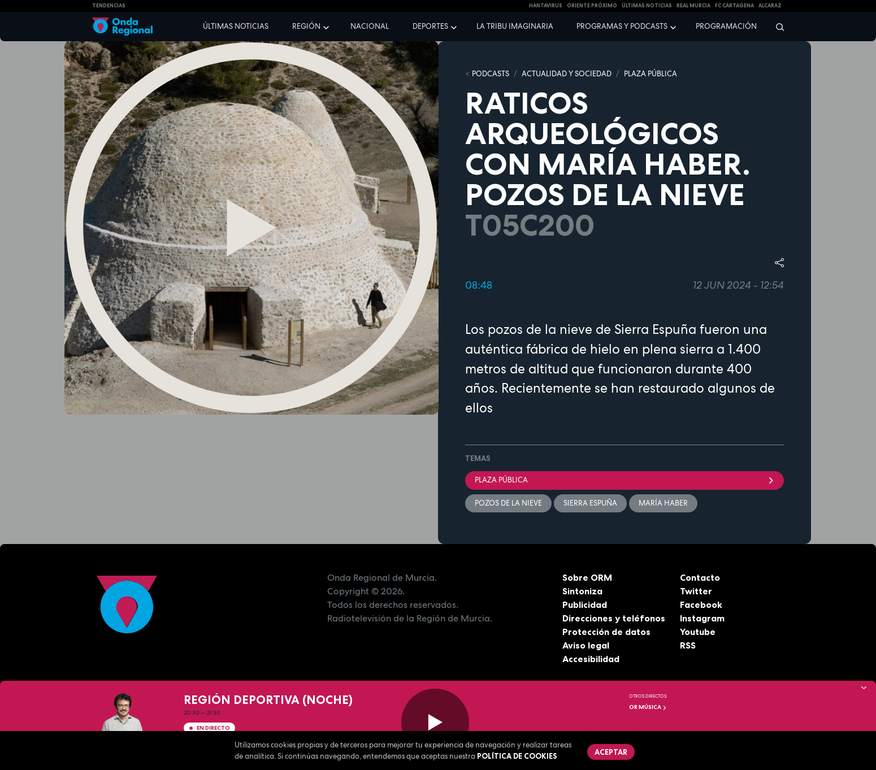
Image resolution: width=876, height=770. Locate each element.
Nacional (369, 26)
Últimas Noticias (647, 5)
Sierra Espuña (590, 503)
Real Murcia (693, 5)
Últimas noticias (235, 26)
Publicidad (584, 604)
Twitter (696, 591)
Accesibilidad (590, 658)
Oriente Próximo (592, 5)
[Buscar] (776, 26)
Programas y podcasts (621, 26)
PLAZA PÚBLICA (650, 74)
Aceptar (611, 751)
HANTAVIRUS (545, 5)
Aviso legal (585, 645)
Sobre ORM (587, 577)
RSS (688, 645)
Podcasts (490, 74)
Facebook (701, 604)
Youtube (697, 631)
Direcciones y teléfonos (613, 618)
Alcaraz (770, 5)
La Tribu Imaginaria (514, 26)
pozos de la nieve (508, 503)
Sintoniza (582, 591)
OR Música (648, 707)
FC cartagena (734, 5)
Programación (726, 26)
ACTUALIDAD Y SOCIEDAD (567, 74)
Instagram (702, 618)
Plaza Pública (624, 480)
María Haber (663, 503)
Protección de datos (606, 631)
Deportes (430, 26)
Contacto (700, 577)
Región (306, 26)
